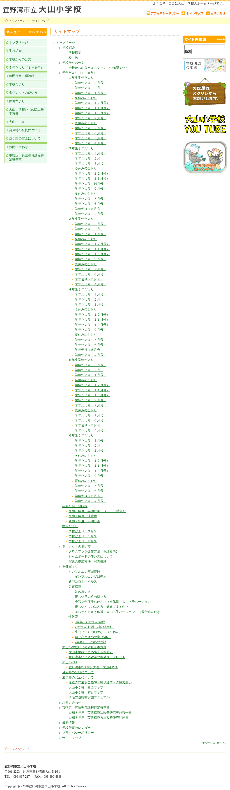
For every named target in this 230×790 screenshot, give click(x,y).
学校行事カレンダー (76, 727)
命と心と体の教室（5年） (93, 637)
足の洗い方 (83, 591)
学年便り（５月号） (89, 209)
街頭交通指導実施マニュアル (89, 697)
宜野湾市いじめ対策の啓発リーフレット (97, 657)
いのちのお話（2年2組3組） (94, 627)
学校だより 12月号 (83, 541)
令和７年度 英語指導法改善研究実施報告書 (100, 712)
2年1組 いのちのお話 (90, 642)
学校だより (70, 526)
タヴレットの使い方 (76, 546)
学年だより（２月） (89, 88)
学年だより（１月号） (90, 93)
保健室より (70, 566)
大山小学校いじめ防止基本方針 (84, 647)
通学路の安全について (78, 677)
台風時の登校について (78, 672)
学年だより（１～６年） (79, 72)
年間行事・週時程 (74, 506)
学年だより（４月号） (90, 143)
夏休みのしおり (86, 123)
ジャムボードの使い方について (91, 556)
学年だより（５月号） (90, 138)
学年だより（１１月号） (92, 108)
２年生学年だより (81, 148)
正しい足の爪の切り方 (90, 597)
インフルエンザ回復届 (84, 571)
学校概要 (75, 52)
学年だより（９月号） (90, 118)
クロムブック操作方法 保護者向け (94, 551)
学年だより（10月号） (90, 183)
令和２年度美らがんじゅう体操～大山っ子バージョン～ (114, 601)
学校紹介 (68, 47)
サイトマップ (71, 738)
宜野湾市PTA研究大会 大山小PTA (93, 667)
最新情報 (68, 722)
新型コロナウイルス (83, 581)
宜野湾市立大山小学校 (56, 8)
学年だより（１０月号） (92, 113)
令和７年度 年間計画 (84, 521)
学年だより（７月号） (90, 128)
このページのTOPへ (211, 743)
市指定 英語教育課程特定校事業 (86, 707)
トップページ (17, 20)
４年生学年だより (81, 289)
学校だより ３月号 (83, 531)
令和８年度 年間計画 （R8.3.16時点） (97, 511)
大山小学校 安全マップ (86, 687)
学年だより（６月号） (90, 133)
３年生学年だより (81, 219)
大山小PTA (69, 662)
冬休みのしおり (86, 98)
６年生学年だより (81, 435)
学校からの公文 (73, 62)
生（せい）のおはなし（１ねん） (98, 632)
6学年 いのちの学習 (90, 622)
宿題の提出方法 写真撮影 (87, 561)
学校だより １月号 (83, 536)
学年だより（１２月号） (92, 103)
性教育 (73, 617)
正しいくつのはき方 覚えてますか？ (102, 606)
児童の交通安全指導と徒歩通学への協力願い (100, 682)
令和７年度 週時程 (83, 516)
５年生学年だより (81, 360)
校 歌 (73, 57)
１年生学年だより (81, 77)
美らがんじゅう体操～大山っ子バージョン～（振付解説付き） (119, 612)
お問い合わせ (71, 702)
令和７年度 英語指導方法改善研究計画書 (99, 717)
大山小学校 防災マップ (86, 692)
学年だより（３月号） (90, 83)
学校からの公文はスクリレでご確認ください (100, 68)
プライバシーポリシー (78, 732)
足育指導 (75, 586)
